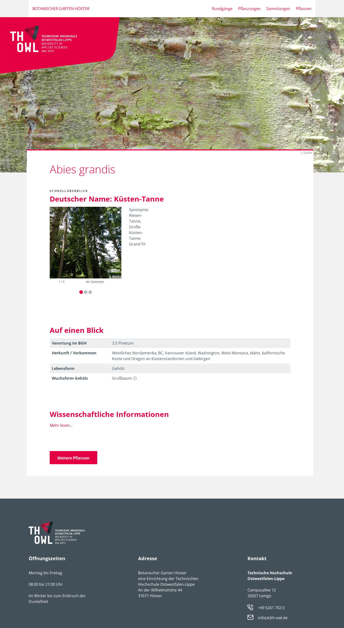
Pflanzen (304, 8)
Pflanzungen (249, 8)
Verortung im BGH (69, 343)
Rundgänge (222, 8)
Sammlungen (278, 8)
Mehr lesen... (61, 425)
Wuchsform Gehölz (70, 378)
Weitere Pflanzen (73, 458)
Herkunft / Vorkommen (74, 353)
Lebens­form (63, 368)
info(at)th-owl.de (273, 618)
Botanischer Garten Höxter (60, 8)
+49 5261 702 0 (271, 607)
